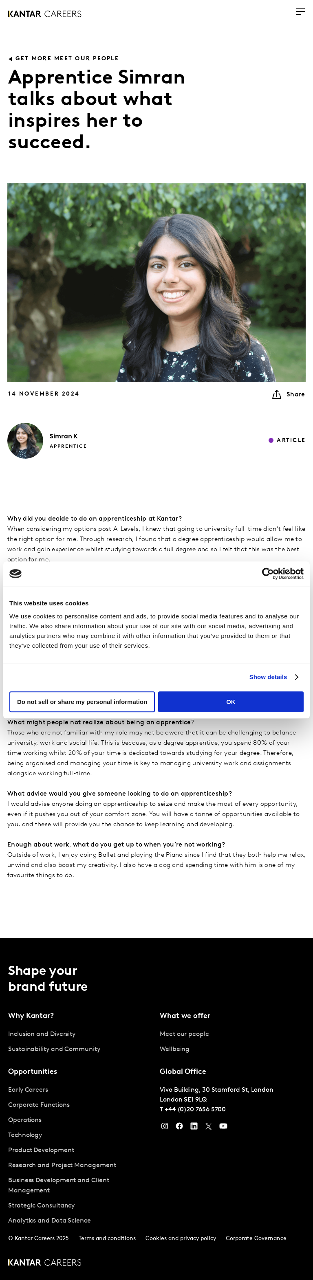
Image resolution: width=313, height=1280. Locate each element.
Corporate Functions (38, 1105)
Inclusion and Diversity (41, 1034)
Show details (268, 676)
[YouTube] (223, 1128)
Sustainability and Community (54, 1049)
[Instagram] (165, 1128)
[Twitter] (209, 1128)
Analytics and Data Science (49, 1221)
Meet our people (184, 1034)
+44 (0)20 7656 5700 (195, 1109)
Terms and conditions (107, 1239)
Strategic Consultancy (41, 1206)
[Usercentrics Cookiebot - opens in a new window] (268, 573)
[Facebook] (179, 1128)
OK (231, 701)
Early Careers (28, 1090)
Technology (25, 1135)
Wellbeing (175, 1049)
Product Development (41, 1150)
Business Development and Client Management (58, 1185)
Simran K (64, 436)
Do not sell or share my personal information (82, 701)
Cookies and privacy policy (180, 1239)
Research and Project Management (62, 1165)
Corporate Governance (256, 1239)
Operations (25, 1120)
